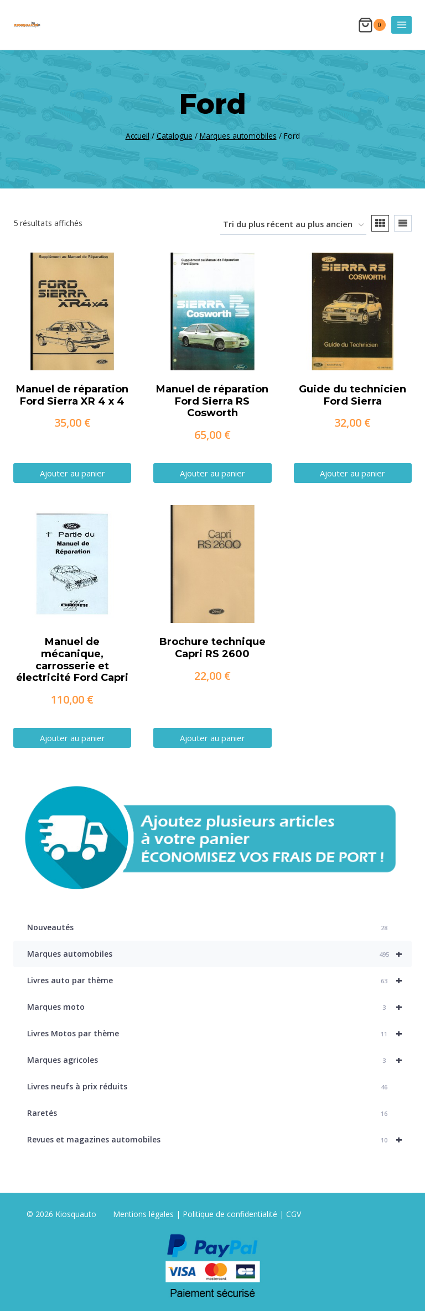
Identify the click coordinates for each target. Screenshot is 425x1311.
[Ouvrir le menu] (401, 24)
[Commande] (293, 225)
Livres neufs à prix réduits (208, 1087)
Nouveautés (208, 928)
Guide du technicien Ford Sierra (352, 395)
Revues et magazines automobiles (219, 1139)
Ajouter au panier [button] (72, 473)
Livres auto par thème (219, 980)
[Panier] (371, 25)
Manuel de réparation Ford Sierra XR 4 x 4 (72, 395)
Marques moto (219, 1007)
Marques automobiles (219, 954)
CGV (293, 1214)
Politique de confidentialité (230, 1214)
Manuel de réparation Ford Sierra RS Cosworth (212, 401)
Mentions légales (144, 1214)
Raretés (208, 1113)
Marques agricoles (219, 1060)
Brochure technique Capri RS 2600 (212, 648)
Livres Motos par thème (219, 1033)
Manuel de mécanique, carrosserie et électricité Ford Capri (72, 660)
